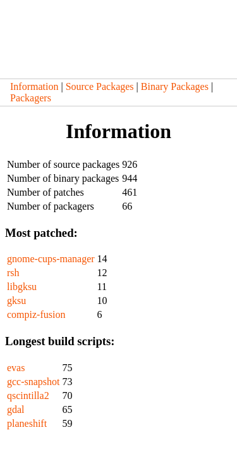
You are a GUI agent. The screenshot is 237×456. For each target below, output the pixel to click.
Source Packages (100, 86)
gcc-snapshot (33, 381)
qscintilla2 (28, 395)
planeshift (27, 423)
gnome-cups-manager (51, 258)
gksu (16, 300)
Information (34, 86)
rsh (13, 272)
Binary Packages (175, 86)
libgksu (22, 286)
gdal (16, 409)
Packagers (30, 97)
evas (16, 367)
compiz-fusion (36, 314)
